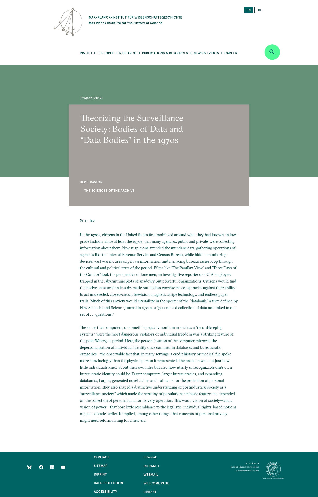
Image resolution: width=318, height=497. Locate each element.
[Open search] (272, 52)
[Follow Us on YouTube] (63, 467)
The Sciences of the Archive (109, 190)
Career (230, 53)
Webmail (151, 474)
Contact (101, 457)
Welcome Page (156, 483)
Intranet (151, 465)
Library (150, 491)
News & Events (206, 53)
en (248, 10)
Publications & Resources (165, 53)
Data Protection (108, 482)
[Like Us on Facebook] (41, 467)
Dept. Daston (91, 182)
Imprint (100, 474)
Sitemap (100, 465)
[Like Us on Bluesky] (29, 467)
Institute (88, 53)
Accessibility (105, 491)
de (260, 10)
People (107, 53)
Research (127, 53)
